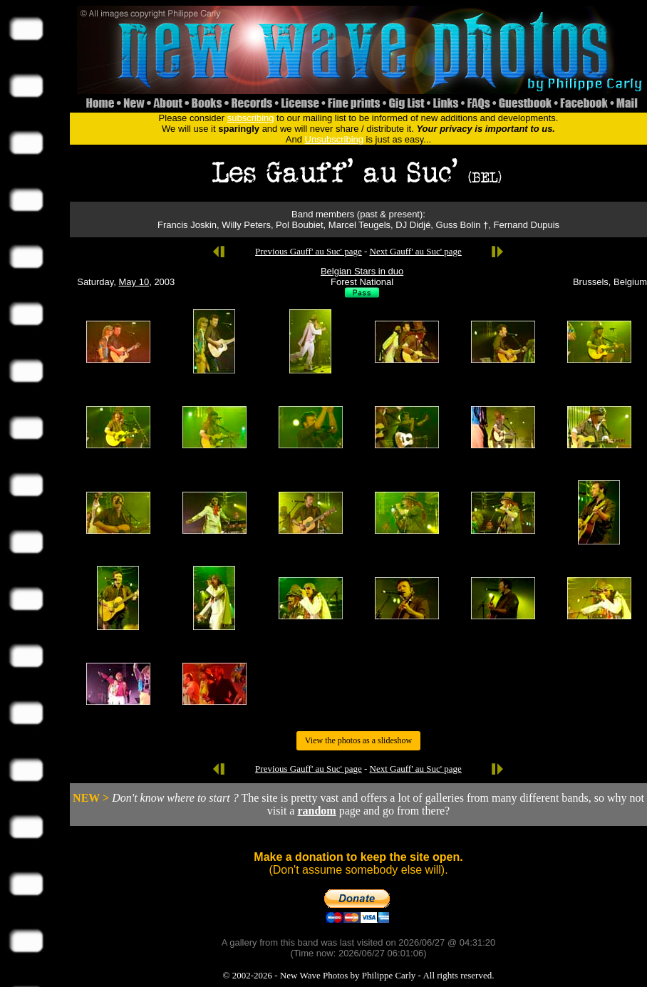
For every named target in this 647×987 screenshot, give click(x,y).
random (316, 811)
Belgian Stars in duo (362, 271)
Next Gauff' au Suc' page (416, 251)
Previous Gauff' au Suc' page (308, 251)
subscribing (250, 118)
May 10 (134, 282)
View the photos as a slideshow (358, 740)
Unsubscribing (334, 139)
